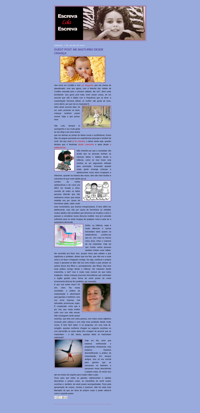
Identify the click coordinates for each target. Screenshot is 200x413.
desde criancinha (86, 144)
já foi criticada (78, 141)
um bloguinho (87, 85)
